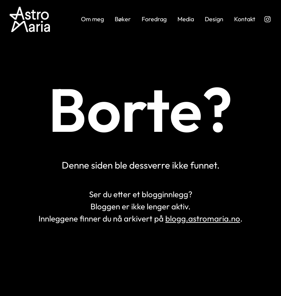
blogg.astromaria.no (202, 218)
